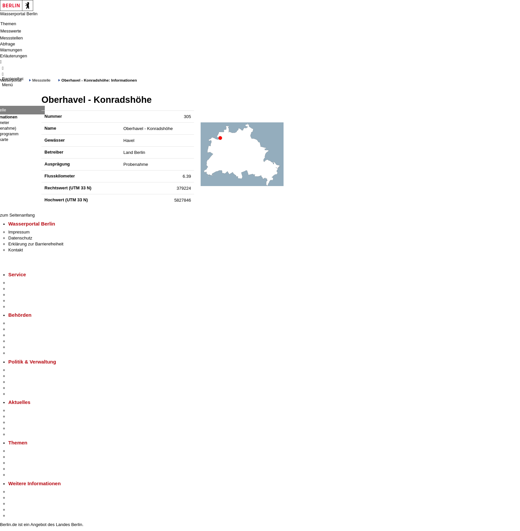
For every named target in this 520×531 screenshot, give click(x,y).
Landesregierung (24, 369)
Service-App (20, 282)
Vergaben (17, 393)
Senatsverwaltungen (27, 329)
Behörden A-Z (21, 323)
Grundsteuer (20, 474)
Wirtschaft (18, 503)
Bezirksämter (20, 335)
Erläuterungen (13, 55)
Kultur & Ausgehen (26, 491)
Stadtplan (17, 515)
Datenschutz (20, 237)
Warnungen (11, 49)
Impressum (19, 232)
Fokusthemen (21, 450)
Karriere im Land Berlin (30, 375)
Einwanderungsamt (26, 353)
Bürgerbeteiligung (25, 381)
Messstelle (41, 80)
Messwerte (10, 31)
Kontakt (15, 249)
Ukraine (15, 428)
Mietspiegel (19, 468)
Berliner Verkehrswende (31, 456)
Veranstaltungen (23, 422)
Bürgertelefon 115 (25, 294)
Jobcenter (17, 347)
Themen (8, 23)
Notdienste (18, 300)
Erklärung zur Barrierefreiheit (35, 243)
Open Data (18, 387)
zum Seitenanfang (17, 215)
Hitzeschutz (19, 434)
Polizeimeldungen (25, 416)
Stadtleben (18, 509)
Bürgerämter (20, 341)
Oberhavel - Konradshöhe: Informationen (99, 80)
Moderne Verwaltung (28, 462)
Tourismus (18, 497)
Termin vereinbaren (26, 288)
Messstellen (11, 37)
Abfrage (7, 43)
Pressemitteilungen (26, 410)
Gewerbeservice (23, 306)
